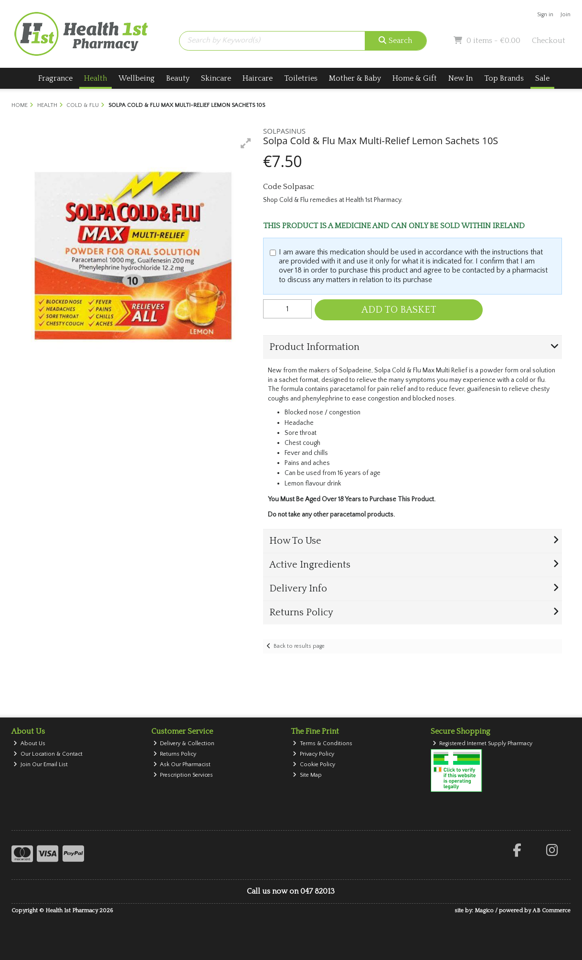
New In (460, 78)
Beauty (178, 78)
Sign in (545, 14)
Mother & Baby (355, 78)
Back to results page (299, 646)
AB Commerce (551, 910)
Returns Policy (175, 754)
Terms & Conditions (322, 743)
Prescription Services (183, 775)
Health (95, 78)
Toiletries (300, 78)
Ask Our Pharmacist (182, 764)
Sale (542, 78)
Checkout (548, 40)
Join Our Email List (40, 764)
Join (566, 14)
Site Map (307, 775)
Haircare (258, 78)
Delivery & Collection (184, 743)
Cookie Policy (314, 764)
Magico (484, 910)
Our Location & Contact (48, 754)
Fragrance (55, 78)
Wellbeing (136, 78)
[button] (246, 143)
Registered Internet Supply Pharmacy (483, 743)
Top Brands (504, 78)
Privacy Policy (313, 754)
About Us (29, 743)
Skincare (216, 78)
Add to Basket (398, 310)
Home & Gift (414, 78)
